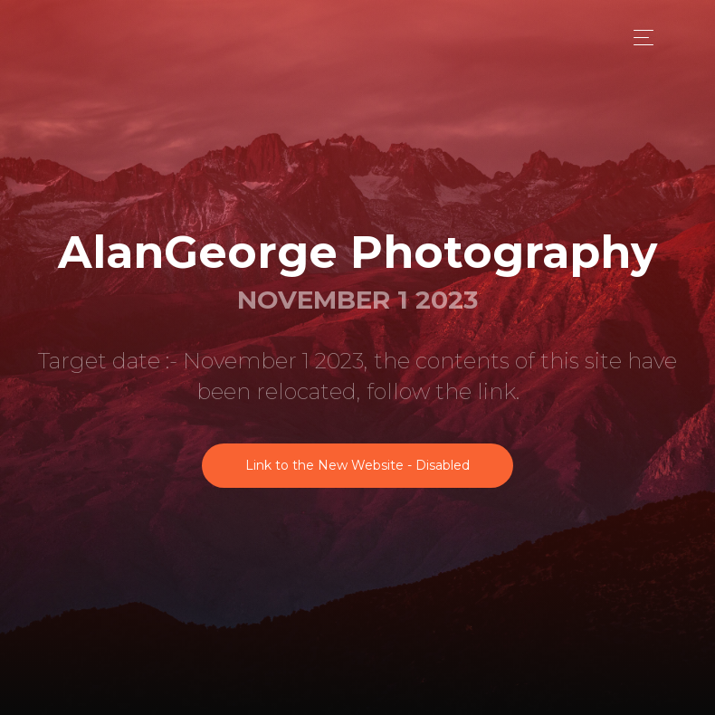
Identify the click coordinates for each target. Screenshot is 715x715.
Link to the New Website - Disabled (357, 465)
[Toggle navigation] (638, 37)
